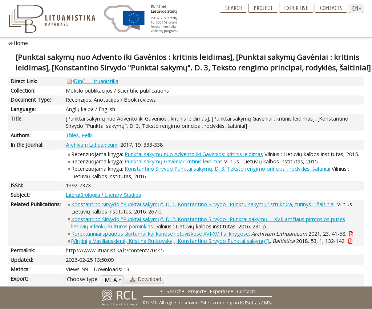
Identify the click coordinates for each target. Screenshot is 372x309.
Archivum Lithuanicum (91, 145)
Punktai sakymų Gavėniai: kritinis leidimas (174, 161)
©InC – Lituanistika (95, 81)
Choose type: (82, 279)
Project (263, 8)
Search (233, 8)
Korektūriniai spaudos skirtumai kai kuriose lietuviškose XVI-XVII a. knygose (160, 233)
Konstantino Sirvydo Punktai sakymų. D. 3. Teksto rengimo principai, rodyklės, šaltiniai (227, 168)
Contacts (331, 8)
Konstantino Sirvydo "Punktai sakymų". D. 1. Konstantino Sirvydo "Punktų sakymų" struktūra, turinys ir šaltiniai (203, 204)
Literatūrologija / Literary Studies (103, 195)
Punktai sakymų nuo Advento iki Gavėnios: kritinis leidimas (194, 154)
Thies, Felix (79, 135)
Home (21, 43)
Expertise (296, 8)
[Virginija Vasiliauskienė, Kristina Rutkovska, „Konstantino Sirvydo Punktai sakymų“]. (170, 240)
